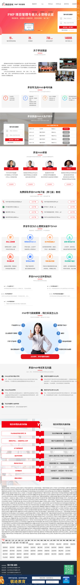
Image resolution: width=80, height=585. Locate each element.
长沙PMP (25, 499)
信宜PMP (33, 547)
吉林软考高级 (19, 520)
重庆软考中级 (58, 515)
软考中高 (66, 4)
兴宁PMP (47, 547)
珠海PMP (47, 550)
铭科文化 (5, 526)
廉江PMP (40, 547)
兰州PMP (22, 525)
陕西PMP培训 (69, 526)
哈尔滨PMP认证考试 (9, 489)
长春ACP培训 (58, 516)
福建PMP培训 (28, 528)
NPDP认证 (58, 4)
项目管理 (39, 510)
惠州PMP (26, 554)
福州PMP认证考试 (61, 494)
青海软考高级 (54, 510)
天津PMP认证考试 (68, 501)
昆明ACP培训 (36, 513)
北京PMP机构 (52, 489)
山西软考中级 (46, 518)
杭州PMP (57, 526)
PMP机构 (12, 520)
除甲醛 (11, 494)
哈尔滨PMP (19, 504)
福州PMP (30, 488)
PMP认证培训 (44, 523)
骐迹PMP (25, 531)
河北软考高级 (32, 491)
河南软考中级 (17, 494)
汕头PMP (54, 550)
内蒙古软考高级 (66, 530)
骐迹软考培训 (40, 525)
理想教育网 (66, 491)
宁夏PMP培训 (46, 493)
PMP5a (44, 516)
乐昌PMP (31, 544)
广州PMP (30, 520)
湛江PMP (5, 554)
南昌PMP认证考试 (9, 531)
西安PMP (31, 531)
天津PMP (60, 525)
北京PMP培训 (40, 491)
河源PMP (47, 554)
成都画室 (42, 506)
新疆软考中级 (56, 520)
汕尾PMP (40, 554)
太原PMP (57, 499)
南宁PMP (7, 515)
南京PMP (25, 520)
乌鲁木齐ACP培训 (50, 508)
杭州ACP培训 (53, 488)
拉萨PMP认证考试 (44, 526)
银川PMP (54, 491)
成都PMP (47, 506)
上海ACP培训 (55, 504)
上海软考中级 (52, 528)
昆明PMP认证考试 (33, 511)
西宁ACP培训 (5, 494)
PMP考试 (74, 489)
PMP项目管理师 (32, 510)
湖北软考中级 (5, 510)
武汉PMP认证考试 (69, 521)
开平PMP (52, 544)
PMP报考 (25, 506)
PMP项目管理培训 (37, 493)
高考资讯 (48, 504)
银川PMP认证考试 (48, 521)
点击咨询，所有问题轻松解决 (40, 356)
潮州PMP (12, 557)
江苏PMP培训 (25, 533)
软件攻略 (12, 506)
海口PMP (35, 515)
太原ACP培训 (25, 489)
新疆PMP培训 (38, 516)
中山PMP (5, 557)
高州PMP (19, 547)
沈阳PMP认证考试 (25, 530)
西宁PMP (52, 526)
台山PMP (45, 544)
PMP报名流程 (68, 528)
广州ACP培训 (73, 491)
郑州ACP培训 (19, 506)
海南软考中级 (60, 489)
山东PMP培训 (48, 491)
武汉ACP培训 (21, 493)
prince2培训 (34, 530)
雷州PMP (5, 547)
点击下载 (34, 201)
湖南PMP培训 (19, 531)
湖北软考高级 (68, 489)
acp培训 (63, 526)
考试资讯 (70, 498)
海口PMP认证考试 (26, 501)
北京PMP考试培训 (65, 499)
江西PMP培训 (54, 493)
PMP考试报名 (24, 491)
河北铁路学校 (52, 523)
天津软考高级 (13, 510)
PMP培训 (29, 494)
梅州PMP (33, 554)
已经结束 (66, 132)
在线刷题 (50, 12)
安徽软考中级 (14, 518)
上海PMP (71, 531)
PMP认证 (50, 4)
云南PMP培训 (73, 508)
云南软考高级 (53, 496)
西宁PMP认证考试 (36, 503)
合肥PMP (67, 488)
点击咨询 (11, 184)
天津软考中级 (16, 501)
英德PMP (68, 547)
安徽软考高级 (73, 493)
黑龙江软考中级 (27, 515)
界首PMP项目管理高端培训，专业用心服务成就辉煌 (14, 4)
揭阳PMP (19, 557)
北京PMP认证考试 (33, 499)
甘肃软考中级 (31, 521)
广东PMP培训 (50, 499)
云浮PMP (26, 557)
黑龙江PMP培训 (11, 523)
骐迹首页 (34, 4)
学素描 (6, 516)
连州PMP (5, 550)
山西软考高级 (36, 528)
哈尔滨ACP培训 (26, 526)
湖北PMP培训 (13, 493)
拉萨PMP (7, 506)
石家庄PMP (18, 489)
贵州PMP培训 (16, 530)
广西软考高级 (45, 488)
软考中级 (36, 531)
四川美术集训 (42, 511)
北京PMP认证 (58, 511)
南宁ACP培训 (59, 508)
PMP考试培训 (42, 499)
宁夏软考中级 (44, 513)
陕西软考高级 (12, 508)
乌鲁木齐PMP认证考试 (62, 518)
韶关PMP (33, 550)
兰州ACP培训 (11, 499)
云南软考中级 (13, 503)
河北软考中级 (43, 498)
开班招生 (66, 128)
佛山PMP (61, 550)
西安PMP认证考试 (13, 521)
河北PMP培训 (38, 520)
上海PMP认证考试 (71, 520)
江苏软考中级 (73, 518)
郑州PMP (53, 518)
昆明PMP (60, 491)
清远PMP (61, 554)
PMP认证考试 (49, 533)
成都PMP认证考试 (23, 511)
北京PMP (12, 515)
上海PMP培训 (45, 503)
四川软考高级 (20, 523)
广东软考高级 (66, 511)
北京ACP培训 (59, 506)
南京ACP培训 (49, 530)
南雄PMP (38, 544)
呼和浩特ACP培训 (23, 510)
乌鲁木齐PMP (18, 499)
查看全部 (4, 537)
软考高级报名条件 (43, 489)
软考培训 (68, 533)
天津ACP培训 (16, 491)
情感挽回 (53, 506)
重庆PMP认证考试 (71, 496)
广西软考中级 (59, 501)
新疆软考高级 (68, 504)
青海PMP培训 (33, 533)
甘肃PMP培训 (9, 533)
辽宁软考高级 (27, 498)
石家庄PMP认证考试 (20, 516)
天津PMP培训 (35, 506)
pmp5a (8, 518)
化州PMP (26, 547)
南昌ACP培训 (19, 498)
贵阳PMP (53, 494)
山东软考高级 (28, 513)
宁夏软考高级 (52, 513)
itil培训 (73, 530)
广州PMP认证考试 (64, 510)
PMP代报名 (9, 525)
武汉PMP (61, 521)
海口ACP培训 (67, 506)
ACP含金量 (29, 493)
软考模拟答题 (44, 528)
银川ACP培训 (12, 504)
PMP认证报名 (50, 515)
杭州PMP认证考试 (12, 496)
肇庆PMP (19, 554)
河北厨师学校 (21, 496)
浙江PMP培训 (32, 504)
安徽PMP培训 (36, 523)
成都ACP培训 (43, 501)
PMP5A (66, 498)
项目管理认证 (21, 503)
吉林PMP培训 (35, 498)
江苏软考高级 (37, 488)
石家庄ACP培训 (11, 528)
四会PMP (73, 544)
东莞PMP (68, 554)
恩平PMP (66, 544)
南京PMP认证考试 (46, 494)
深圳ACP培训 (41, 530)
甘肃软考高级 (60, 523)
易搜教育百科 (28, 523)
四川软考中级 (33, 489)
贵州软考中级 (60, 513)
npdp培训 (19, 526)
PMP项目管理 (46, 510)
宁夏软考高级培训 (44, 496)
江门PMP (68, 550)
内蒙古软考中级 (68, 523)
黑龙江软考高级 (40, 504)
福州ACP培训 (24, 488)
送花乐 (10, 501)
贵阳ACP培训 (38, 518)
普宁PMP (12, 550)
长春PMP (61, 504)
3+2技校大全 (11, 498)
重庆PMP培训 (61, 496)
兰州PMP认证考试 (15, 488)
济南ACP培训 (16, 525)
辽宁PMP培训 (23, 521)
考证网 (56, 533)
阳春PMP (61, 547)
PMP (30, 506)
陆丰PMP (54, 547)
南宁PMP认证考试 (47, 520)
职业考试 (5, 501)
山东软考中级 (35, 496)
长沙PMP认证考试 (31, 525)
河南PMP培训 (12, 526)
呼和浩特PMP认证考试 (38, 508)
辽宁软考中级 (20, 528)
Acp (42, 4)
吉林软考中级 (5, 520)
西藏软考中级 (36, 494)
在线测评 (74, 4)
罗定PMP (19, 550)
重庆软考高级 (59, 498)
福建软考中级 (5, 493)
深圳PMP (71, 510)
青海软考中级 (57, 530)
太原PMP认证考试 (63, 531)
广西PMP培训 (8, 530)
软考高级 (73, 511)
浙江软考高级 (64, 503)
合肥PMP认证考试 (67, 515)
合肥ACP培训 (51, 501)
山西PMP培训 (71, 516)
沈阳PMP (41, 531)
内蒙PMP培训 (13, 511)
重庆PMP (69, 494)
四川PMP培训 (19, 515)
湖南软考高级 (5, 488)
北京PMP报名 (61, 488)
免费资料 (42, 12)
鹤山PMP (59, 544)
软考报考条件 (72, 503)
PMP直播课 (34, 12)
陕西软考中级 (42, 515)
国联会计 (11, 516)
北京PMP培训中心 (24, 518)
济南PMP (24, 494)
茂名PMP (12, 554)
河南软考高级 (51, 498)
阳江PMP (54, 554)
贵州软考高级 (41, 533)
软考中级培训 (35, 501)
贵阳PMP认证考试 (7, 491)
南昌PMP (55, 521)
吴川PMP (12, 547)
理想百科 (31, 518)
